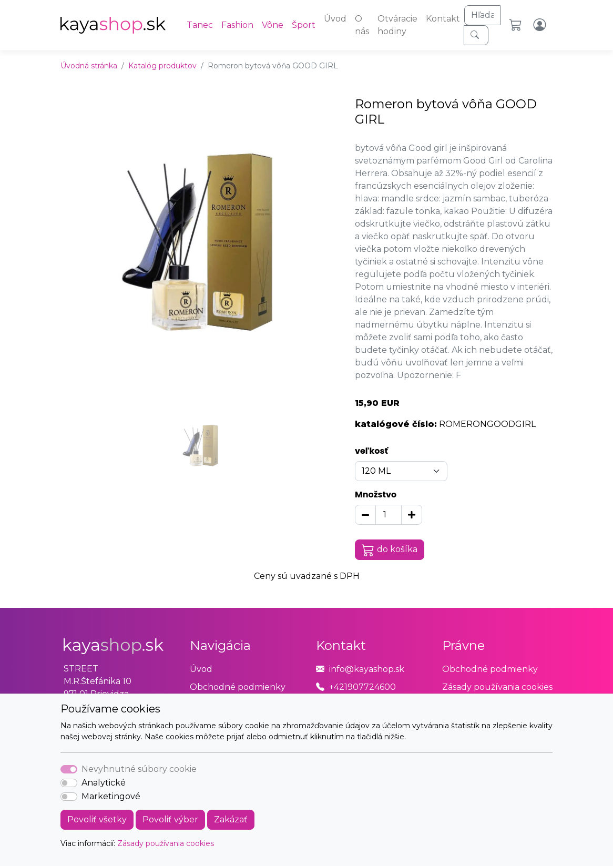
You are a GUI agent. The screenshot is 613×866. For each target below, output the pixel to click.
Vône (272, 25)
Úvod (335, 19)
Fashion (237, 25)
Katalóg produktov (162, 65)
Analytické (103, 783)
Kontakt (443, 19)
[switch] (68, 783)
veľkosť (371, 451)
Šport (303, 25)
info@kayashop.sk (366, 669)
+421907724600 (362, 687)
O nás (362, 25)
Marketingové (110, 796)
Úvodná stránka (88, 65)
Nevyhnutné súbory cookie (139, 769)
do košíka (389, 550)
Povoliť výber (170, 819)
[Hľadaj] (482, 15)
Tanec (200, 25)
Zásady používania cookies (165, 843)
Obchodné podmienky (237, 687)
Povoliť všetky (97, 819)
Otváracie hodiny (397, 25)
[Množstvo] (388, 515)
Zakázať (231, 819)
